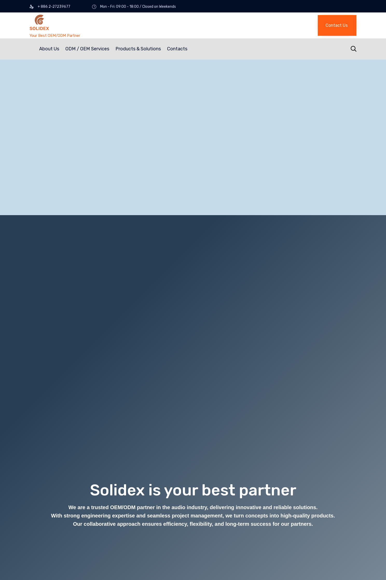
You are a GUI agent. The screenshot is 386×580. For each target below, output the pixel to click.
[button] (337, 25)
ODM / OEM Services (87, 49)
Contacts (177, 49)
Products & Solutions (138, 49)
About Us (49, 49)
